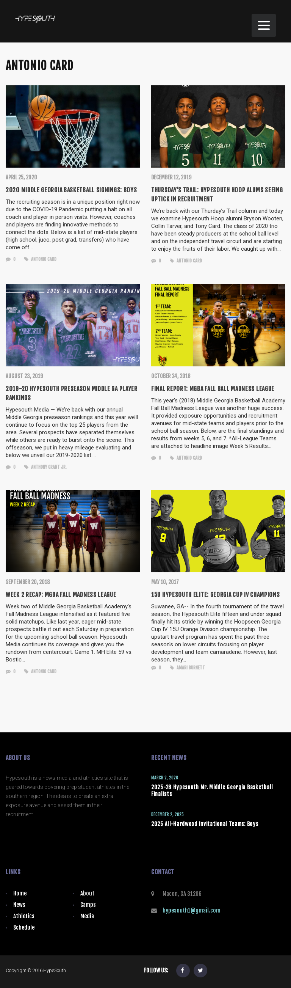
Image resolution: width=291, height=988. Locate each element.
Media (87, 916)
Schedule (23, 927)
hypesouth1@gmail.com (192, 910)
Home (20, 893)
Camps (88, 904)
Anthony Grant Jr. (45, 467)
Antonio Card (40, 259)
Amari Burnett (187, 668)
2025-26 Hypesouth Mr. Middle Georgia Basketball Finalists (212, 790)
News (19, 904)
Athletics (23, 916)
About (87, 893)
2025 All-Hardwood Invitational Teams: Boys (204, 824)
